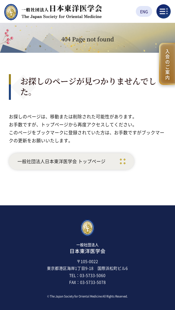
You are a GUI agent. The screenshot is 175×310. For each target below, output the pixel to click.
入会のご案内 (167, 63)
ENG (144, 11)
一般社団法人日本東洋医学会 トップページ (61, 161)
